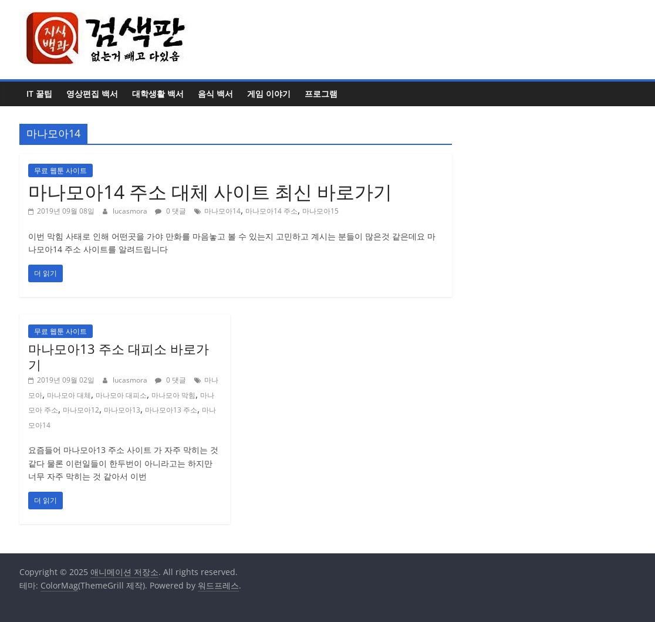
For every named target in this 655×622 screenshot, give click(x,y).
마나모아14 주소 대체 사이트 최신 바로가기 (210, 191)
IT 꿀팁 (39, 93)
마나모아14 (222, 211)
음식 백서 (215, 93)
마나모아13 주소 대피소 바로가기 (118, 356)
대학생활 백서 (158, 93)
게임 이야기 (269, 93)
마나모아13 (122, 410)
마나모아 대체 (69, 395)
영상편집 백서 (92, 93)
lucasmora (131, 211)
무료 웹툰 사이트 (60, 170)
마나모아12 (81, 410)
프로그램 (321, 93)
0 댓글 (170, 211)
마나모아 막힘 (173, 395)
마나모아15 (320, 211)
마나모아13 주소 (171, 410)
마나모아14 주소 (271, 211)
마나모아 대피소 (121, 395)
